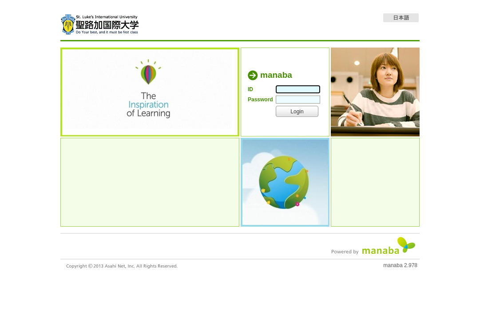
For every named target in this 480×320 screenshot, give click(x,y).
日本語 (401, 17)
